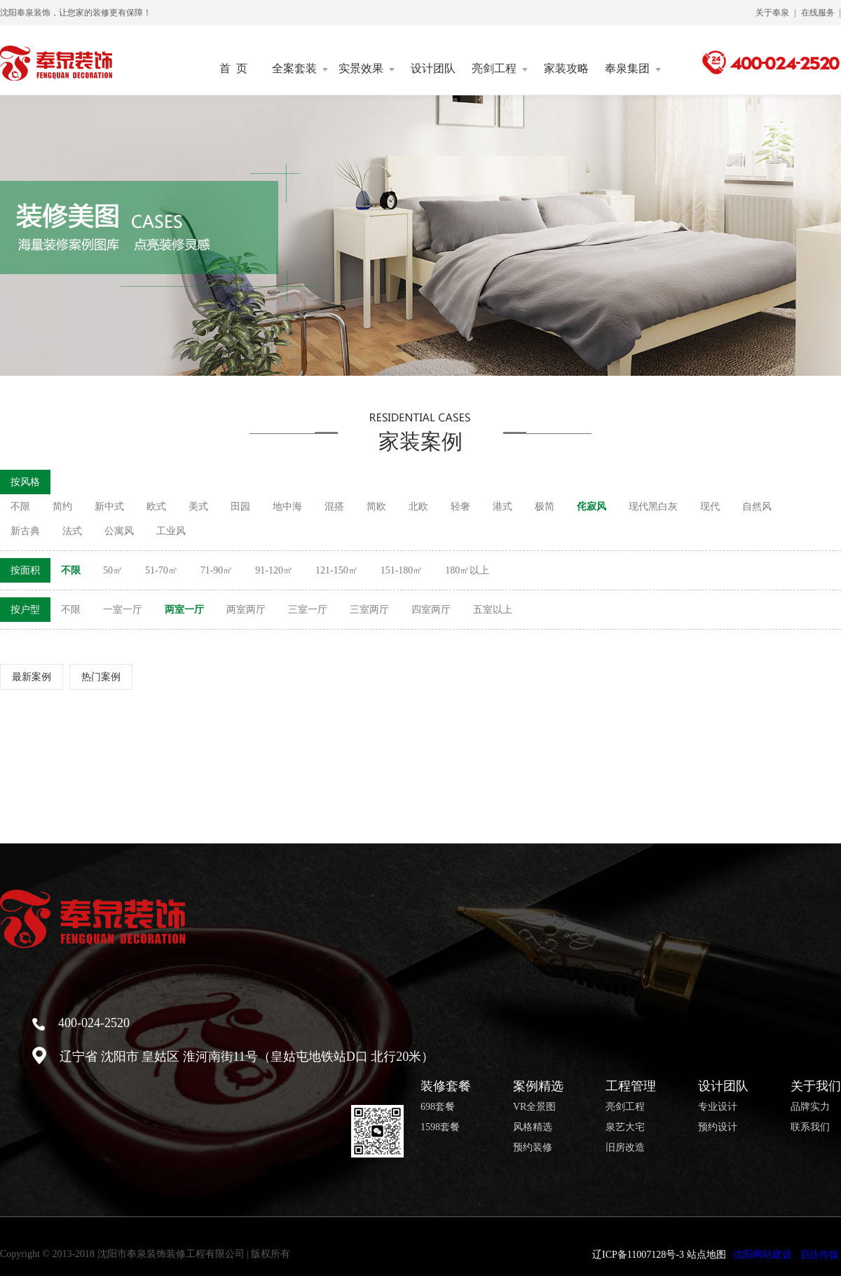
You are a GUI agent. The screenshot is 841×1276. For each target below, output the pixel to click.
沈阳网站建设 (762, 1254)
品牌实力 (810, 1107)
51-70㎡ (161, 570)
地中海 (287, 506)
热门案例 (101, 677)
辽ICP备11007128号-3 (638, 1254)
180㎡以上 (467, 570)
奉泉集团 (633, 68)
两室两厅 (246, 609)
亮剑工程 (500, 68)
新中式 (109, 506)
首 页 (233, 68)
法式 (72, 531)
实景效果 (367, 68)
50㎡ (113, 570)
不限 (20, 506)
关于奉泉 (772, 13)
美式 (198, 506)
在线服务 (818, 13)
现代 (710, 506)
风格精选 (532, 1127)
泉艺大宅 (625, 1127)
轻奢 (460, 506)
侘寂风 (591, 506)
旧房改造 (625, 1148)
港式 (502, 506)
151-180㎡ (402, 570)
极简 (544, 506)
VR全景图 (534, 1107)
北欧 (418, 506)
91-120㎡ (274, 570)
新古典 (25, 531)
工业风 (171, 531)
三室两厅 (369, 609)
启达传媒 (819, 1254)
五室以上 (492, 609)
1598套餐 (440, 1127)
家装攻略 (566, 68)
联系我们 (810, 1127)
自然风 (757, 506)
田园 (240, 506)
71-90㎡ (216, 570)
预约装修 (532, 1148)
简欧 (376, 506)
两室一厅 (184, 609)
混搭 (334, 506)
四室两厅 (431, 609)
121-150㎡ (336, 570)
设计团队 (433, 68)
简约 (62, 506)
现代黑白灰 (653, 506)
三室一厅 (307, 609)
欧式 (156, 506)
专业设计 (717, 1107)
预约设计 (717, 1127)
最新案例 (31, 677)
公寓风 (119, 531)
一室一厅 (122, 609)
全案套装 (300, 68)
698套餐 (437, 1107)
